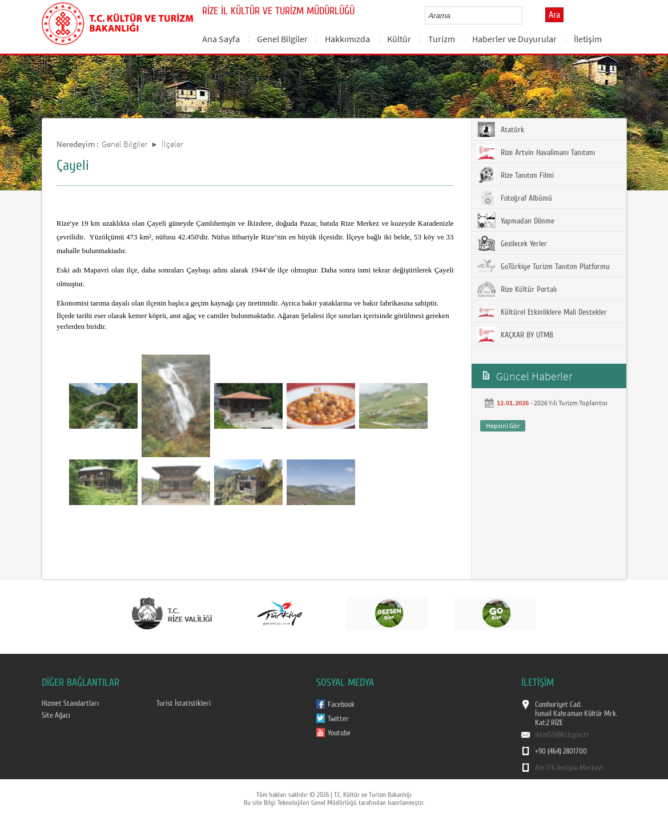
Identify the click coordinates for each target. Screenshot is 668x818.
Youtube (339, 733)
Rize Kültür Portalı (517, 289)
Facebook (341, 704)
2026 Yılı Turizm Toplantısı (570, 402)
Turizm (441, 38)
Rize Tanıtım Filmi (515, 175)
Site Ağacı (56, 715)
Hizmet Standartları (70, 703)
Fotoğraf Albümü (514, 198)
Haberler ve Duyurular (514, 38)
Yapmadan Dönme (515, 221)
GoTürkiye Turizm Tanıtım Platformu (543, 266)
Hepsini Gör (503, 425)
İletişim (588, 38)
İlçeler (172, 144)
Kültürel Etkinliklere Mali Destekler (542, 312)
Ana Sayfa (221, 38)
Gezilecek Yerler (512, 243)
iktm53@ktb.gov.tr (562, 734)
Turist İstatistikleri (183, 703)
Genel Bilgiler (282, 38)
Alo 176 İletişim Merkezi (569, 767)
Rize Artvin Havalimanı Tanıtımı (536, 152)
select (525, 15)
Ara (554, 15)
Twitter (338, 718)
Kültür (399, 38)
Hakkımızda (347, 38)
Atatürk (500, 129)
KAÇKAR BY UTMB (515, 335)
